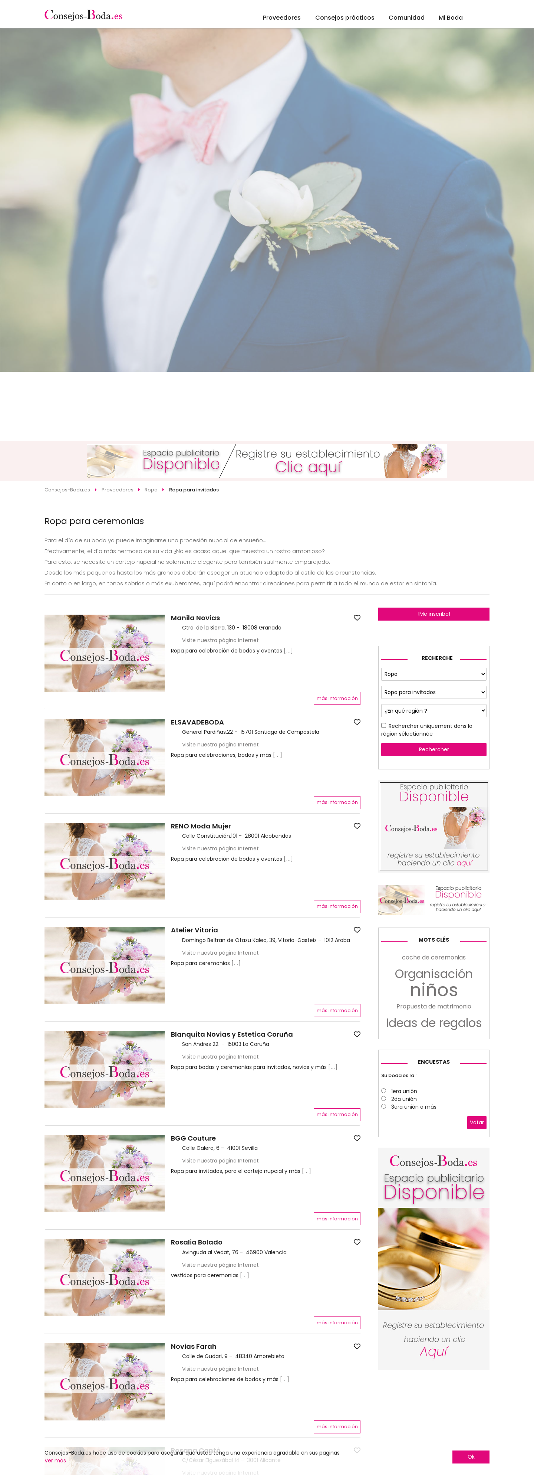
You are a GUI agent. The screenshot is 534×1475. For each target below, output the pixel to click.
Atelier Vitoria (194, 930)
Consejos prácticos (345, 17)
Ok (471, 1457)
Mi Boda (451, 17)
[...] (288, 650)
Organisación (434, 974)
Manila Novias (195, 618)
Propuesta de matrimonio (433, 1006)
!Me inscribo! (434, 614)
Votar (477, 1122)
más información (337, 698)
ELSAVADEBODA (197, 722)
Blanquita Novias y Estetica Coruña (232, 1034)
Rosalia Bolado (196, 1242)
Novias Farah (194, 1346)
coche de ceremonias (434, 957)
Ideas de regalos (434, 1023)
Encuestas (434, 1062)
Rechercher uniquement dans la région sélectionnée (426, 730)
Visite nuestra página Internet (220, 640)
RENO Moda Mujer (201, 826)
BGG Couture (193, 1138)
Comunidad (407, 17)
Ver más (55, 1460)
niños (434, 990)
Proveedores (282, 17)
